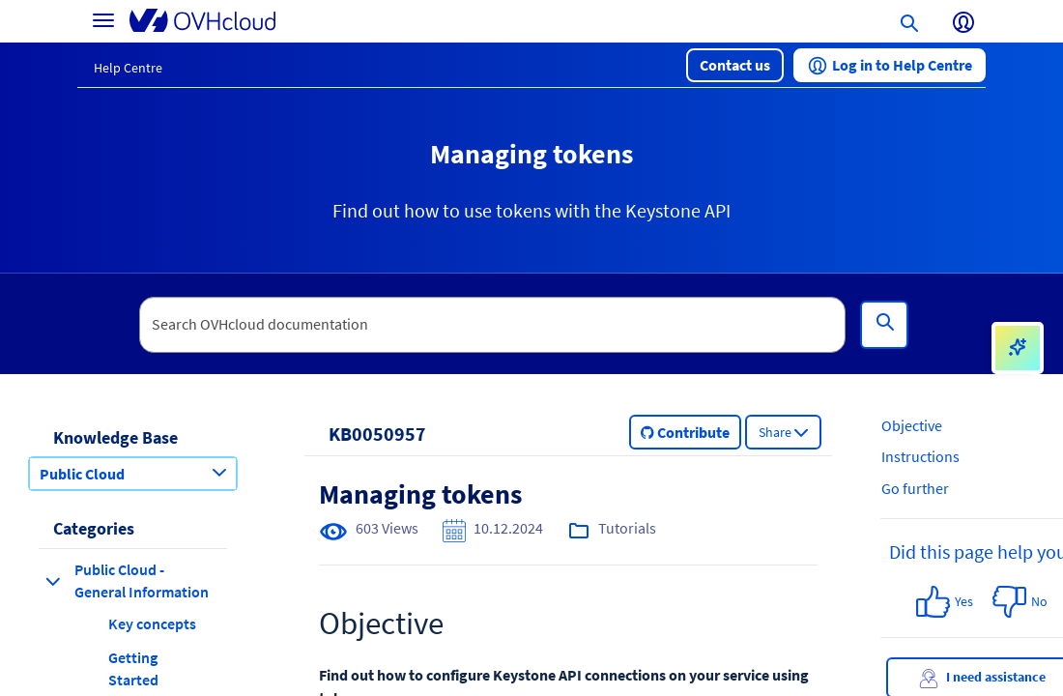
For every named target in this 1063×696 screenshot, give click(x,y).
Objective (911, 425)
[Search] (884, 325)
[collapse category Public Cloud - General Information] (53, 581)
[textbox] (493, 325)
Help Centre (128, 67)
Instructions (920, 456)
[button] (735, 65)
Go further (915, 488)
